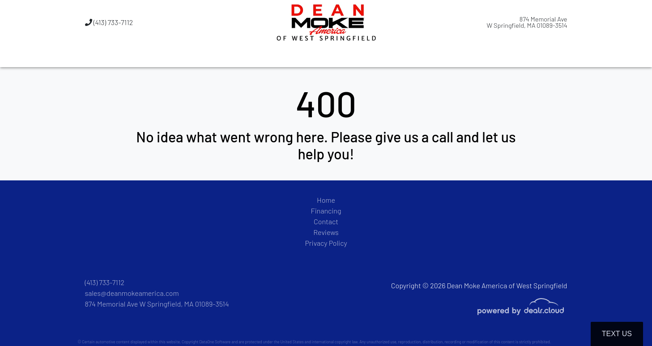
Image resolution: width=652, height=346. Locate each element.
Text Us (617, 333)
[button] (280, 56)
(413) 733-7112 (109, 22)
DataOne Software (214, 341)
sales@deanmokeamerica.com (132, 293)
